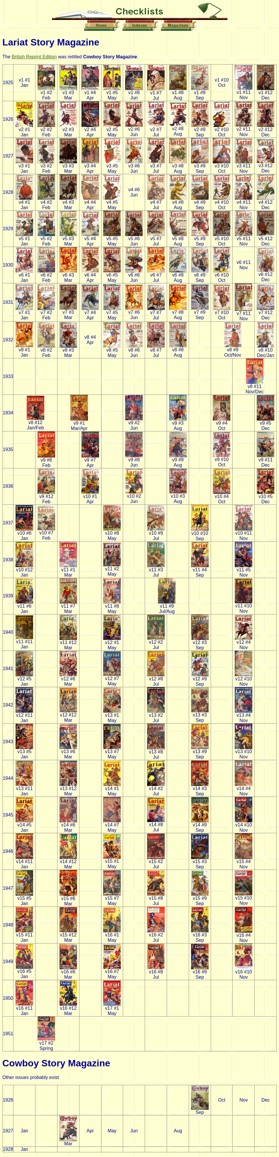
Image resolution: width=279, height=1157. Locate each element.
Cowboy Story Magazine (56, 1063)
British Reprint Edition (34, 56)
